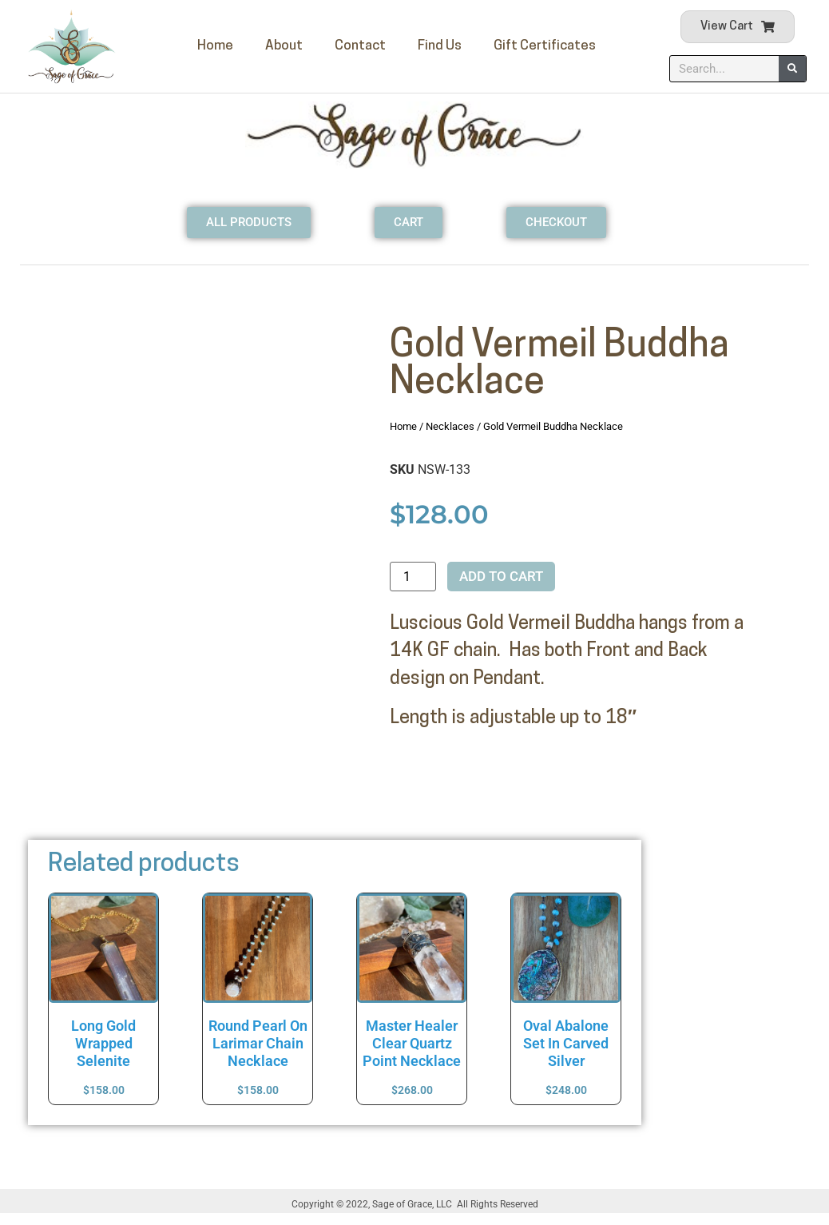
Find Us (440, 46)
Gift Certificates (545, 46)
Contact (360, 46)
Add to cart (501, 576)
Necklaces (450, 426)
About (284, 46)
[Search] (792, 69)
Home (215, 46)
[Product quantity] (413, 576)
